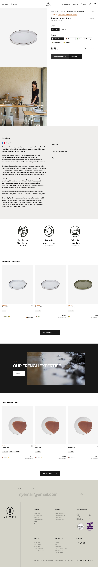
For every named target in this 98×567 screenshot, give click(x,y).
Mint (79, 39)
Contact (75, 4)
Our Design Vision (60, 515)
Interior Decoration (39, 548)
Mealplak (36, 524)
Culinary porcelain (38, 519)
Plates (63, 11)
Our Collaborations (60, 513)
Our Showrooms (38, 542)
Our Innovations (59, 517)
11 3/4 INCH (55, 29)
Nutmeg (87, 39)
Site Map (36, 560)
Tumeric (66, 42)
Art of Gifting (37, 546)
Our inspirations (59, 519)
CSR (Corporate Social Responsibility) (61, 549)
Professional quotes (60, 57)
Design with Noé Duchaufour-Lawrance (69, 15)
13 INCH (63, 29)
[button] (83, 4)
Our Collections (38, 515)
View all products (50, 333)
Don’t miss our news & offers (49, 492)
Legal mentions (59, 560)
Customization (37, 544)
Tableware (36, 517)
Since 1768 (58, 546)
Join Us (57, 544)
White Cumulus (57, 39)
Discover (19, 373)
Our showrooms (65, 4)
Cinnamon (70, 39)
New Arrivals (37, 513)
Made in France (59, 552)
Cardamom (56, 42)
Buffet (35, 521)
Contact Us (58, 542)
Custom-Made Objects (40, 551)
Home (52, 11)
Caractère (54, 14)
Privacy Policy (69, 560)
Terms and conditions (47, 560)
